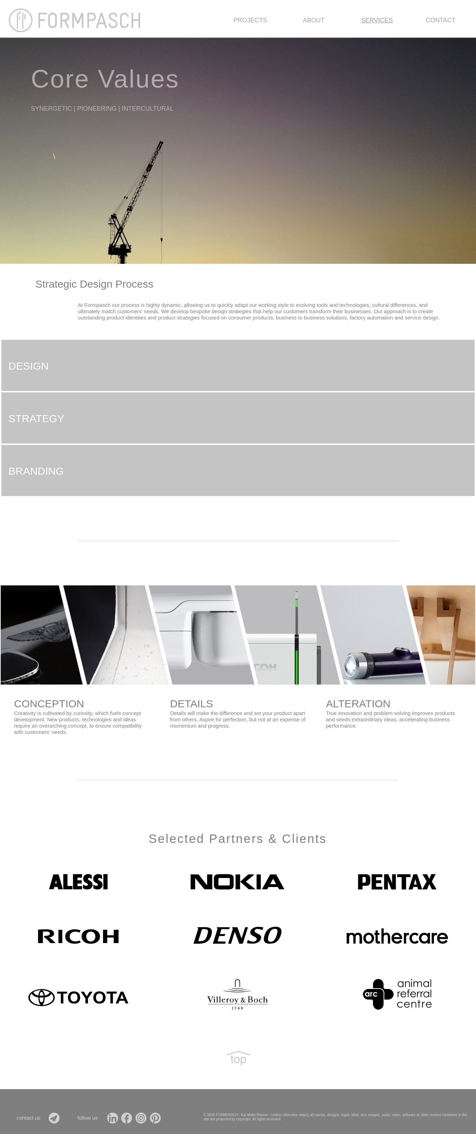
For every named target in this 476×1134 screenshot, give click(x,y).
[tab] (238, 365)
